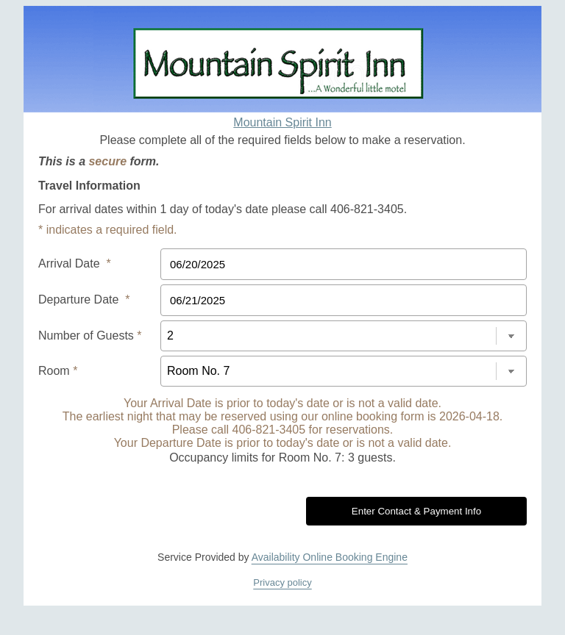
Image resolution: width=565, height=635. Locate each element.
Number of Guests (90, 335)
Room (57, 371)
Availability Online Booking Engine (330, 557)
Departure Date (84, 299)
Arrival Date (74, 263)
